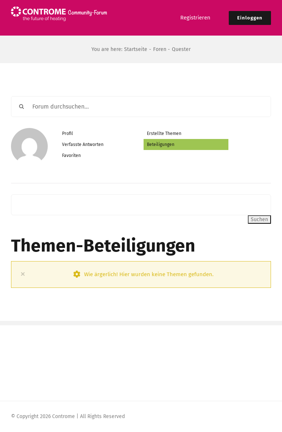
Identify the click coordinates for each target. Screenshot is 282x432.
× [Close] (23, 274)
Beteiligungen (160, 144)
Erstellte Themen (164, 133)
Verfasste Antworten (83, 144)
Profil (67, 133)
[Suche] (21, 106)
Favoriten (71, 155)
